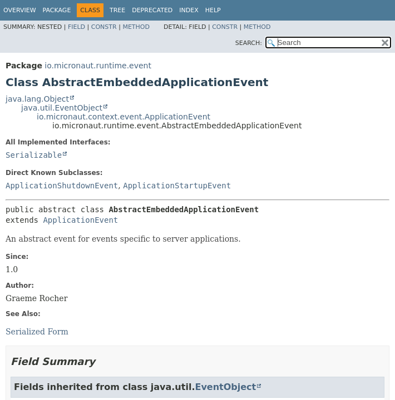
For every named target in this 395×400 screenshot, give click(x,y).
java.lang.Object (37, 98)
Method (136, 27)
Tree (117, 10)
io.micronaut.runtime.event (98, 65)
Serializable (34, 155)
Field (76, 27)
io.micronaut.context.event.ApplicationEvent (123, 116)
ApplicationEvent (80, 220)
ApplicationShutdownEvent (62, 185)
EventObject (225, 387)
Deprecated (152, 10)
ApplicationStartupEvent (177, 185)
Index (188, 10)
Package (57, 10)
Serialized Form (37, 331)
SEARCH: (248, 43)
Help (213, 10)
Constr (104, 27)
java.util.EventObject (61, 107)
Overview (19, 10)
